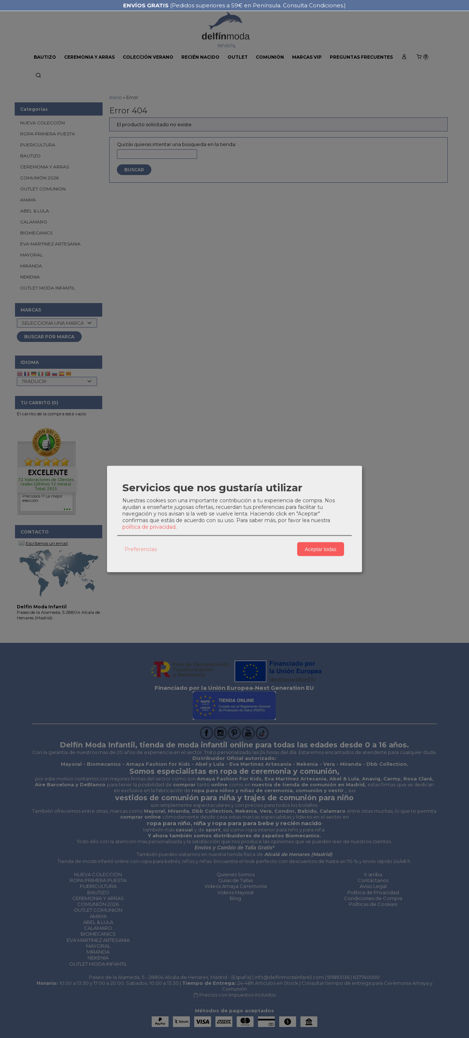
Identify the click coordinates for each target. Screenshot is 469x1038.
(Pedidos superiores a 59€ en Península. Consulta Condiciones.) (234, 5)
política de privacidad (149, 527)
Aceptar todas (320, 549)
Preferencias (141, 549)
